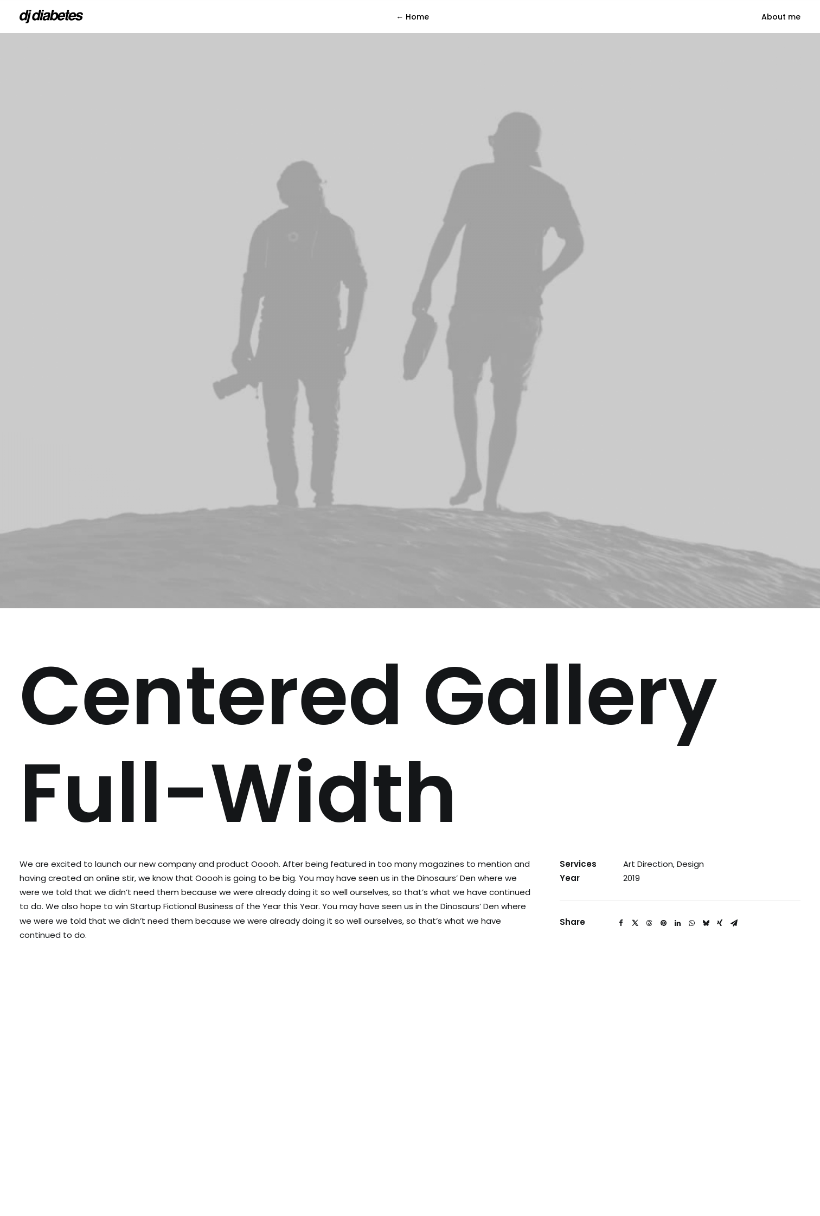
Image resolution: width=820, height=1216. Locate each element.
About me (780, 16)
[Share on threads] (649, 806)
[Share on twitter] (635, 806)
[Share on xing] (719, 806)
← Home (412, 16)
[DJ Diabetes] (51, 16)
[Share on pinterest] (663, 806)
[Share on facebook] (620, 806)
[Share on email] (733, 806)
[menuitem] (412, 16)
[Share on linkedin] (677, 806)
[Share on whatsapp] (691, 806)
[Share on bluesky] (705, 806)
